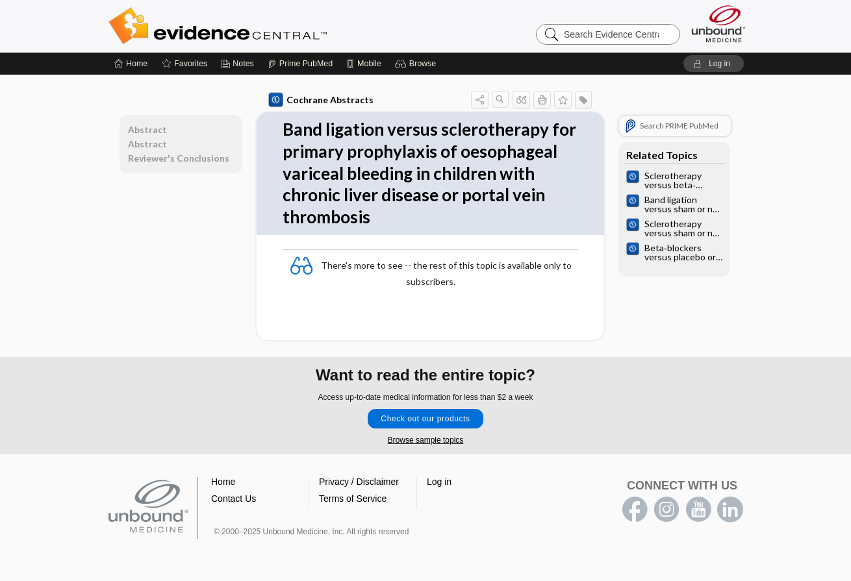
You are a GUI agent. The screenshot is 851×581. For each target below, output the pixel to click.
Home (223, 481)
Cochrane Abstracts (321, 100)
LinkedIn (730, 510)
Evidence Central (269, 25)
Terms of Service (353, 498)
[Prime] (300, 64)
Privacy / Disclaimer (359, 481)
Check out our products (425, 418)
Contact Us (233, 498)
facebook (635, 510)
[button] (417, 64)
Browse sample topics (426, 440)
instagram (667, 510)
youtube (698, 510)
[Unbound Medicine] (718, 23)
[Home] (130, 64)
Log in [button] (439, 481)
